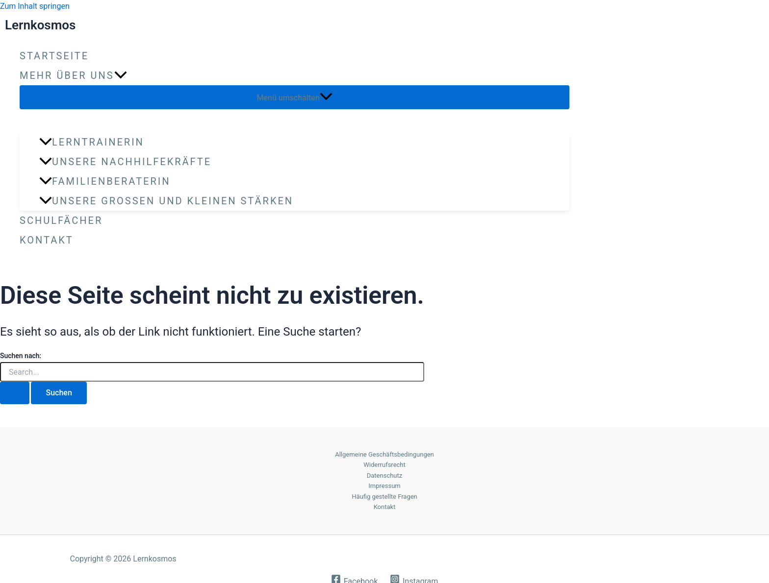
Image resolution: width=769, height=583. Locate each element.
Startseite (54, 56)
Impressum (384, 485)
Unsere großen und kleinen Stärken (166, 201)
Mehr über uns (73, 75)
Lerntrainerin (91, 142)
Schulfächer (61, 220)
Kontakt (47, 240)
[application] (120, 75)
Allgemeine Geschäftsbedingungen (384, 454)
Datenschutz (384, 475)
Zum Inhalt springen (35, 6)
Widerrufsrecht (384, 464)
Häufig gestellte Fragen (384, 496)
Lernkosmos (40, 25)
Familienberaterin (104, 181)
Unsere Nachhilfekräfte (125, 162)
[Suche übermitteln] (14, 393)
